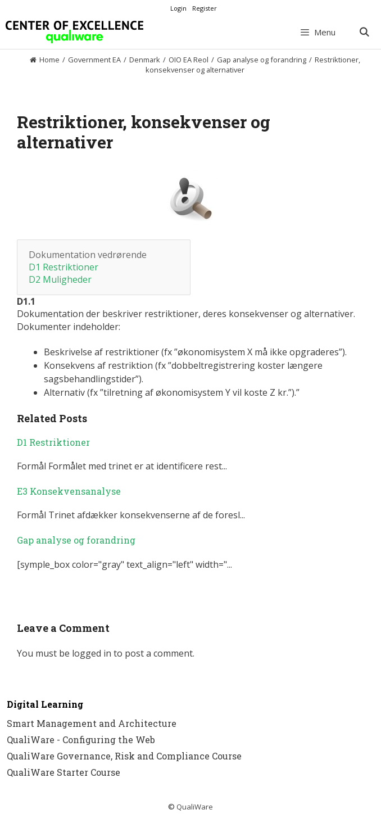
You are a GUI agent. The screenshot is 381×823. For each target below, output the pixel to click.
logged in (91, 653)
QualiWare (194, 807)
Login (178, 8)
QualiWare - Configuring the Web (81, 739)
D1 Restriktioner (63, 267)
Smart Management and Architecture (91, 723)
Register (204, 8)
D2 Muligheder (60, 279)
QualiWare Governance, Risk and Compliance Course (124, 756)
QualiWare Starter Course (63, 772)
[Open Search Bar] (364, 32)
